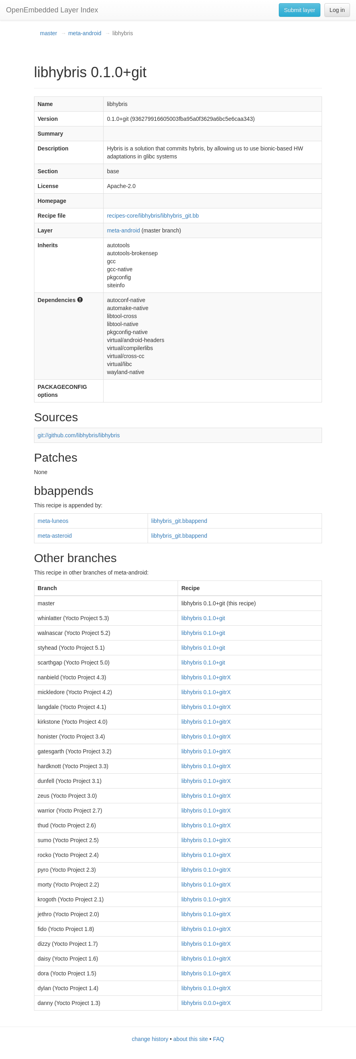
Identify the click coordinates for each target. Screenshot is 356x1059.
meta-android (85, 33)
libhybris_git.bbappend (179, 521)
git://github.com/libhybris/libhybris (79, 435)
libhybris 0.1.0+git (203, 618)
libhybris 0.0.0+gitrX (205, 1003)
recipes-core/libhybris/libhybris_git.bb (153, 215)
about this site (190, 1039)
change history (150, 1039)
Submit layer (299, 10)
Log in (337, 10)
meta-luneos (53, 521)
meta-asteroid (55, 536)
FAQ (218, 1039)
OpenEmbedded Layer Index (52, 10)
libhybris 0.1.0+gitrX (205, 677)
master (48, 33)
